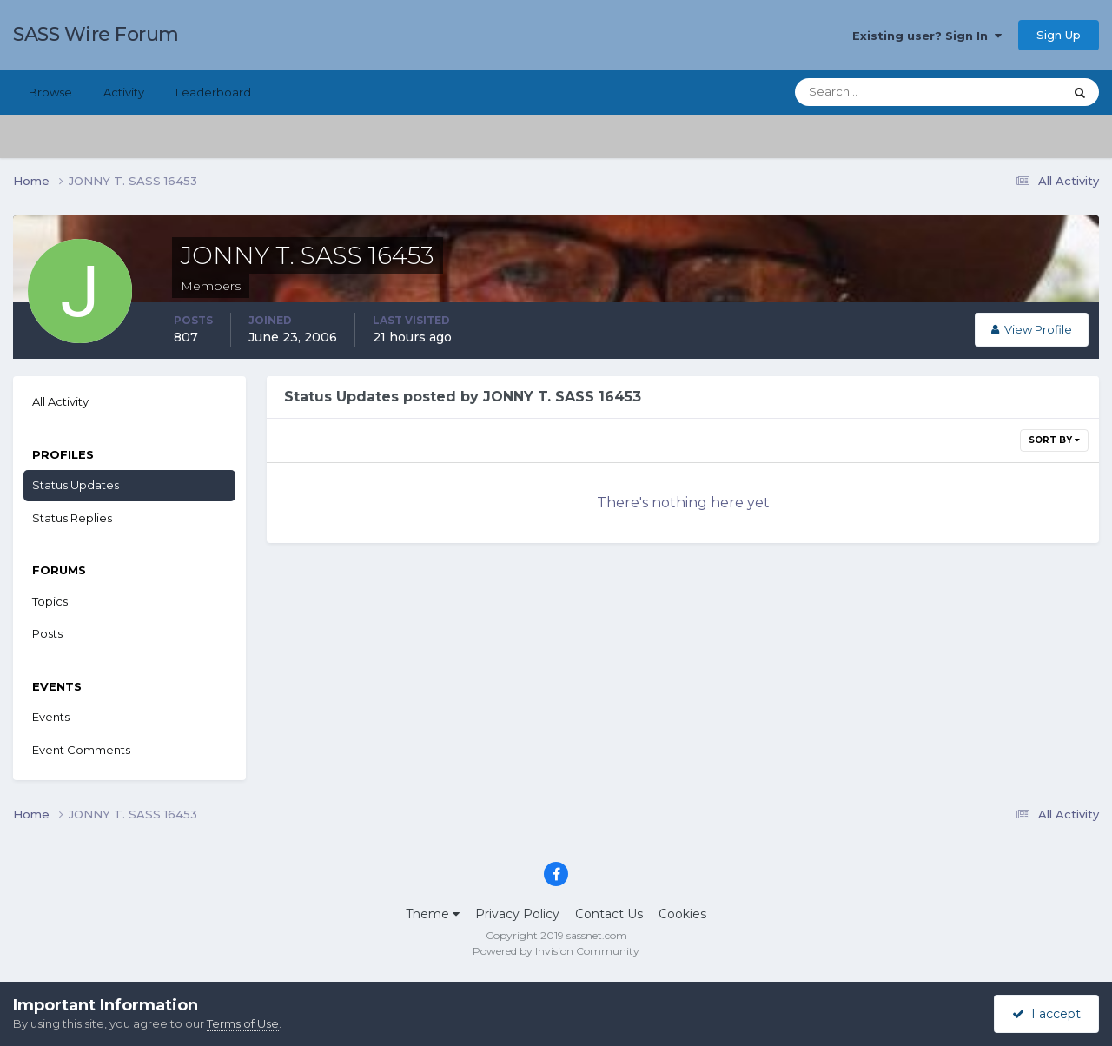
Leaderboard (213, 92)
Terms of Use (243, 1023)
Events (51, 717)
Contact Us (609, 914)
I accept (1046, 1014)
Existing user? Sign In (927, 36)
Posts (47, 633)
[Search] (873, 92)
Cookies (682, 914)
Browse (50, 92)
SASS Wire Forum (96, 34)
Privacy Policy (517, 914)
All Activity (60, 401)
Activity (123, 92)
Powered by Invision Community (556, 950)
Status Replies (72, 518)
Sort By (1054, 440)
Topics (50, 601)
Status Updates (75, 485)
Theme (433, 914)
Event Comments (81, 750)
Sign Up (1058, 35)
